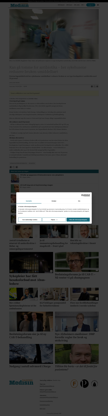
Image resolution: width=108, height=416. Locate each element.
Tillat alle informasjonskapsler (78, 219)
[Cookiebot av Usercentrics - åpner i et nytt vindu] (82, 195)
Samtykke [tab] (29, 201)
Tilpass (54, 219)
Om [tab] (79, 201)
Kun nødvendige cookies (29, 219)
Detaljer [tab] (54, 201)
